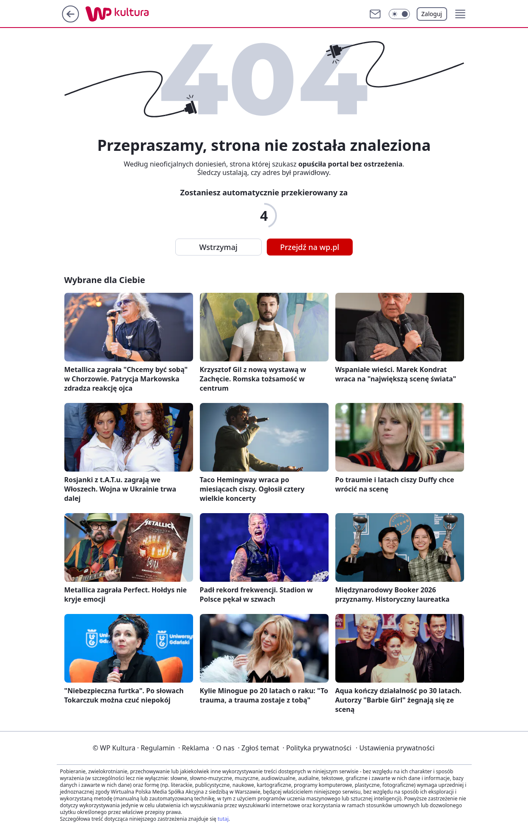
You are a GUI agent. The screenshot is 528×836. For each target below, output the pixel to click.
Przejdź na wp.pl (310, 247)
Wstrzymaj (218, 247)
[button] (399, 14)
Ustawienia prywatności (395, 748)
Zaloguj (431, 14)
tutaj (223, 818)
